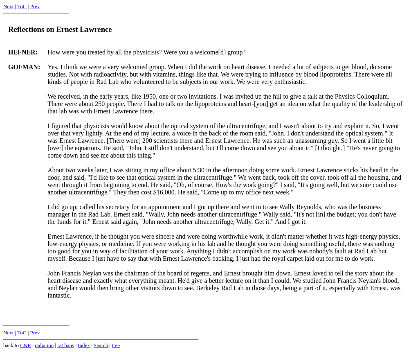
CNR (25, 345)
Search (101, 345)
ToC (21, 6)
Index (84, 345)
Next (8, 6)
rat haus (65, 345)
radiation (44, 345)
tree (115, 345)
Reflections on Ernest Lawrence (60, 29)
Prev (35, 6)
